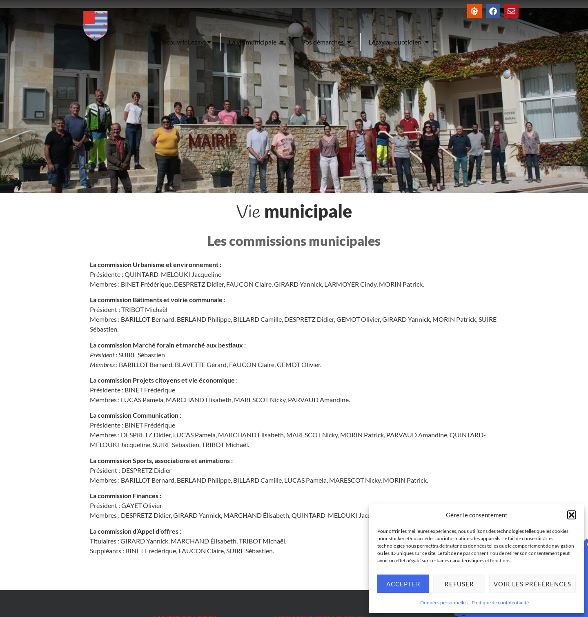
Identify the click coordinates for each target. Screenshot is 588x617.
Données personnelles (444, 602)
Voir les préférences (532, 584)
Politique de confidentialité (500, 602)
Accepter (403, 584)
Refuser (459, 584)
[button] (572, 515)
